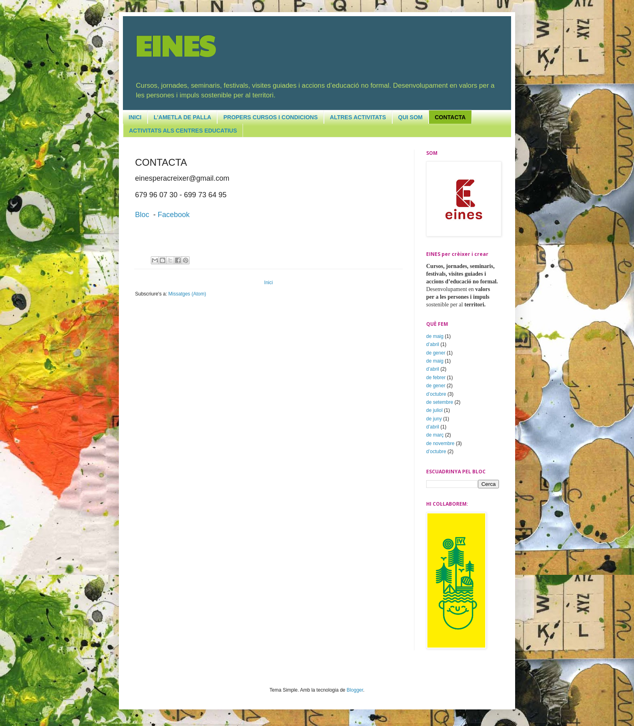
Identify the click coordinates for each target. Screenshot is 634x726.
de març (435, 435)
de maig (435, 336)
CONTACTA (450, 117)
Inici (268, 282)
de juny (434, 419)
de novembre (440, 443)
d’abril (432, 344)
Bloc (142, 215)
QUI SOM (410, 117)
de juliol (434, 410)
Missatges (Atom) (187, 294)
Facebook (174, 215)
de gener (435, 353)
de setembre (439, 402)
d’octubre (436, 394)
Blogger (355, 690)
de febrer (436, 377)
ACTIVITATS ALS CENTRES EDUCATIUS (183, 130)
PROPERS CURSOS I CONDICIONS (270, 117)
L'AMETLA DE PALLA (182, 117)
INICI (135, 117)
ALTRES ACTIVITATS (358, 117)
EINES (175, 45)
